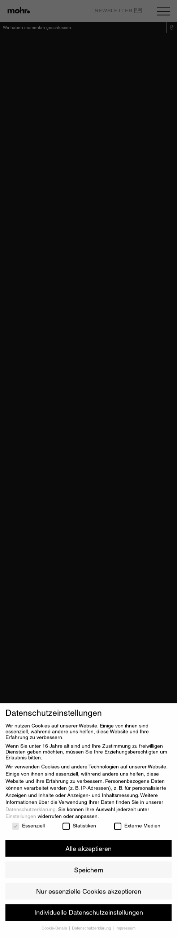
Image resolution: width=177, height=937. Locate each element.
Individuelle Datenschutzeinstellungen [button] (88, 916)
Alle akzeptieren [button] (88, 852)
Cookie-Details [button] (55, 931)
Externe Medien (137, 829)
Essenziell (28, 829)
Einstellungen (20, 820)
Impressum (125, 931)
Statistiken (79, 829)
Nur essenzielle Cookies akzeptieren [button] (88, 895)
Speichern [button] (88, 873)
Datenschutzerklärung (30, 813)
